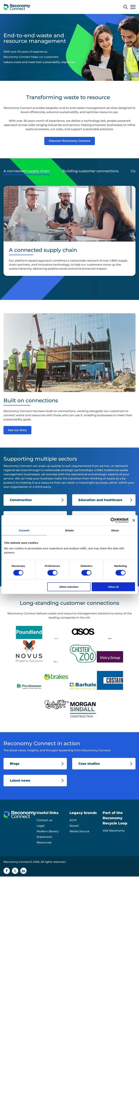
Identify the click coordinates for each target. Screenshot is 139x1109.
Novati (74, 825)
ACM (73, 820)
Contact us (44, 820)
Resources (44, 842)
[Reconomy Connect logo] (17, 6)
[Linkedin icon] (23, 871)
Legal (40, 825)
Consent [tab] (24, 530)
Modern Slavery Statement (48, 834)
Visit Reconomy (114, 830)
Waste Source (79, 831)
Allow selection (68, 586)
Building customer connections (90, 171)
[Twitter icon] (15, 871)
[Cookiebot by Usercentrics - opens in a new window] (113, 520)
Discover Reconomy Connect (69, 140)
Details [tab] (69, 530)
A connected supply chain (27, 171)
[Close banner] (134, 520)
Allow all (113, 586)
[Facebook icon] (7, 871)
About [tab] (115, 530)
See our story (17, 430)
